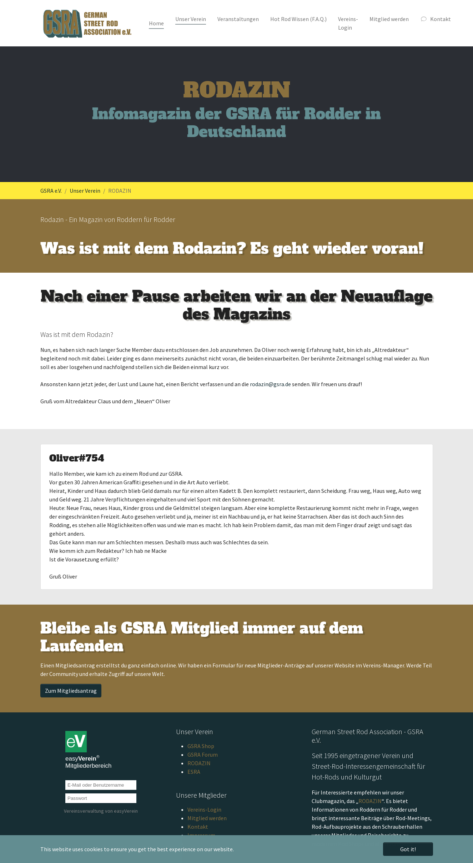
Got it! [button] (408, 849)
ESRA (193, 771)
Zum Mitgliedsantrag (71, 690)
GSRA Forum (202, 754)
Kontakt (197, 826)
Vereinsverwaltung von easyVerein (101, 811)
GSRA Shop (200, 746)
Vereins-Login (204, 809)
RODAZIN (199, 763)
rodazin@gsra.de (270, 384)
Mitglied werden (207, 818)
